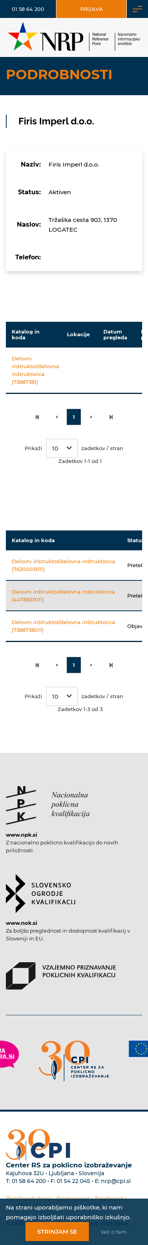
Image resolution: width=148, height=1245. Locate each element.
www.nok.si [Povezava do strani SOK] (21, 923)
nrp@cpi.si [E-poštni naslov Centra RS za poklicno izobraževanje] (116, 1181)
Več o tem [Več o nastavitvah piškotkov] (113, 1232)
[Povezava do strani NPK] (48, 801)
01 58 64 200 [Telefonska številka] (28, 9)
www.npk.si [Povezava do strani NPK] (21, 835)
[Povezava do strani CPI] (74, 1061)
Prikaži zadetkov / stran (74, 448)
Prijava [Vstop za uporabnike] (91, 9)
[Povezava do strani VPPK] (61, 972)
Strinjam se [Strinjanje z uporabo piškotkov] (57, 1231)
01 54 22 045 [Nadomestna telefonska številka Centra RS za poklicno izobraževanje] (73, 1181)
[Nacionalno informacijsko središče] (74, 37)
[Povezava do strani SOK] (40, 889)
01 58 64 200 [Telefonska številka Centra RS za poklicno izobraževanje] (29, 1181)
